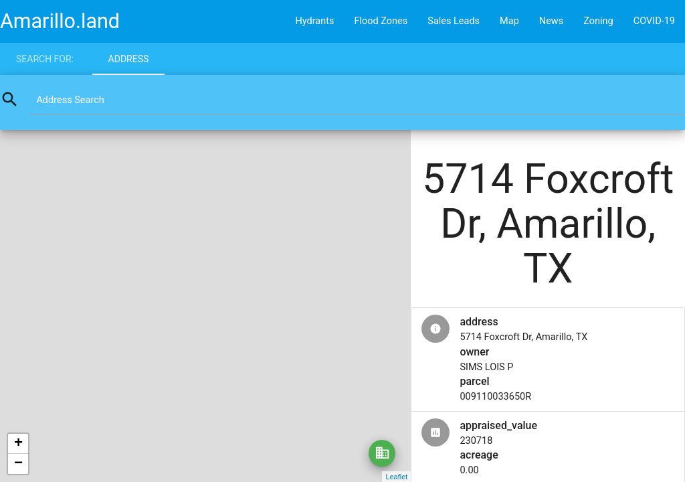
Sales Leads (453, 21)
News (551, 21)
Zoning (598, 21)
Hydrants (314, 21)
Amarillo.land (60, 21)
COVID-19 (654, 21)
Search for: (45, 59)
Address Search (70, 100)
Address (128, 59)
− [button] (18, 464)
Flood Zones (380, 21)
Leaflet (396, 477)
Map (509, 21)
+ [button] (18, 444)
